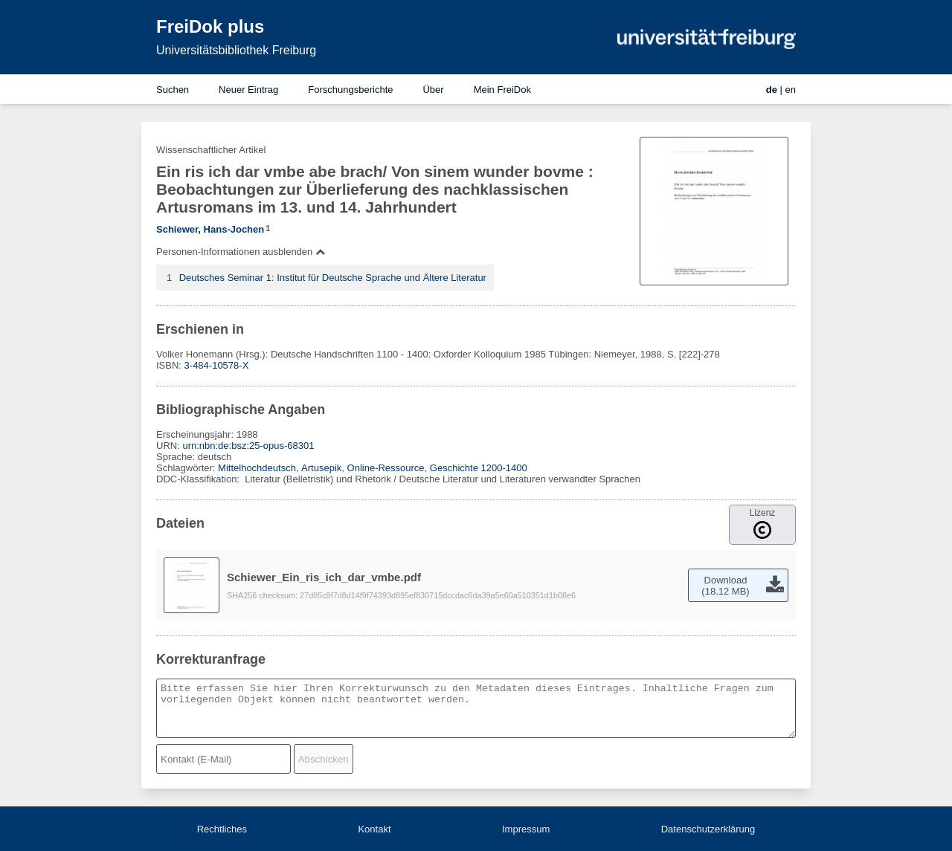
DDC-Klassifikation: (199, 479)
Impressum (526, 829)
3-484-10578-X (216, 365)
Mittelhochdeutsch (257, 467)
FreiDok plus (210, 26)
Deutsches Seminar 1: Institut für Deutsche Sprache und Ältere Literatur (332, 277)
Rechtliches (222, 829)
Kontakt (374, 829)
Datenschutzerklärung (708, 829)
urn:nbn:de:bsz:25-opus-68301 (248, 445)
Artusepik (321, 467)
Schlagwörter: (187, 467)
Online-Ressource (386, 467)
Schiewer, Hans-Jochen (210, 229)
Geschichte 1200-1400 (478, 467)
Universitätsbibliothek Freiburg (236, 50)
